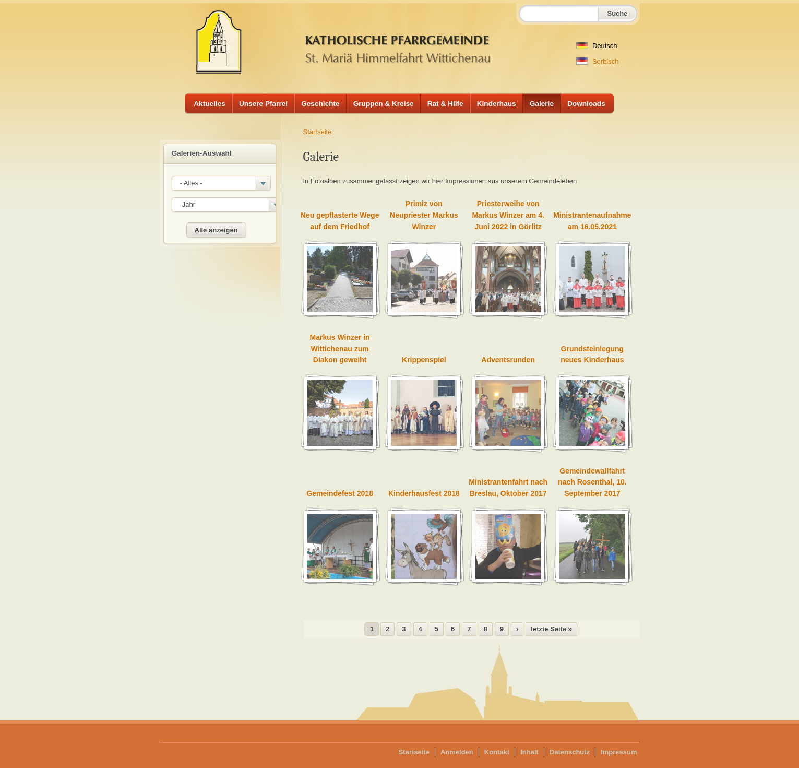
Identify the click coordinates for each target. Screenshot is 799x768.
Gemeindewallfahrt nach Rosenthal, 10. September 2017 (592, 482)
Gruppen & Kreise (383, 104)
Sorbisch (597, 61)
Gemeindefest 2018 (339, 493)
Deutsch (596, 46)
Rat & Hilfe (445, 104)
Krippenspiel (424, 360)
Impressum (619, 752)
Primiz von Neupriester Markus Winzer (424, 214)
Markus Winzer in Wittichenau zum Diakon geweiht (340, 348)
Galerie (542, 104)
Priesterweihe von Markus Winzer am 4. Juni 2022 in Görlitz (508, 214)
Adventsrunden (508, 360)
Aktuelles (209, 104)
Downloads (586, 104)
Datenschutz (570, 752)
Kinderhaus (496, 104)
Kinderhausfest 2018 (424, 493)
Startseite (317, 132)
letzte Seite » (551, 629)
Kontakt (496, 752)
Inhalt (529, 752)
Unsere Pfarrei (263, 104)
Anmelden (456, 752)
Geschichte (320, 104)
